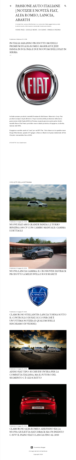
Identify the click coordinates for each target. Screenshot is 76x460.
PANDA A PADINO (54, 30)
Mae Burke (44, 451)
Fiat (18, 142)
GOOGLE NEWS (31, 30)
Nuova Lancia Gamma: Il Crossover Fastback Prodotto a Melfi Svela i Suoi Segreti (38, 272)
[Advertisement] (38, 162)
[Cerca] (65, 5)
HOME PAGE (20, 30)
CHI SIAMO (42, 30)
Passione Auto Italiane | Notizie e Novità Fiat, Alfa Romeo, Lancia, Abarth (37, 13)
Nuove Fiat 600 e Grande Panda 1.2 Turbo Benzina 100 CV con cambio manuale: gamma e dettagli (38, 227)
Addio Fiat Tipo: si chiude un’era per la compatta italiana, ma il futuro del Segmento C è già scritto (34, 374)
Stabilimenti (22, 142)
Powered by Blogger (38, 447)
